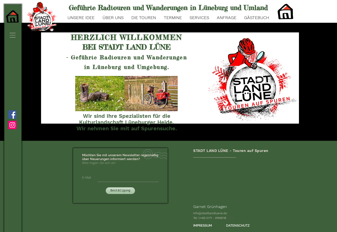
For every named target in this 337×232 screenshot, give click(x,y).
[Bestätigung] (120, 190)
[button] (12, 35)
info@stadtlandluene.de (210, 213)
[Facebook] (12, 114)
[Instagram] (12, 125)
